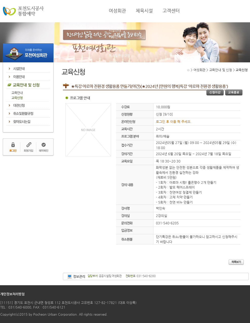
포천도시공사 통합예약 (23, 11)
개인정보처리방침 (12, 294)
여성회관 (117, 10)
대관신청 (115, 49)
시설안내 (115, 30)
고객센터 (171, 10)
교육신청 (17, 98)
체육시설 (144, 10)
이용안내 (115, 37)
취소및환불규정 (119, 56)
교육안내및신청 (119, 43)
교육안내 (17, 93)
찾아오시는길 (118, 62)
